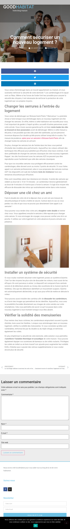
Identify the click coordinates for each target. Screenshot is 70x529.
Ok (36, 525)
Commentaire (7, 394)
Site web (4, 442)
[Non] (66, 523)
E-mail (4, 433)
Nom (3, 424)
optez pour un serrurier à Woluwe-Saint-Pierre (40, 138)
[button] (32, 17)
